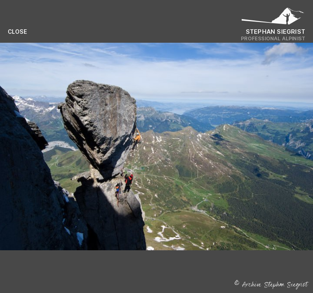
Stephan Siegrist (275, 31)
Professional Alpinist (273, 38)
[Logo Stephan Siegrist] (273, 18)
